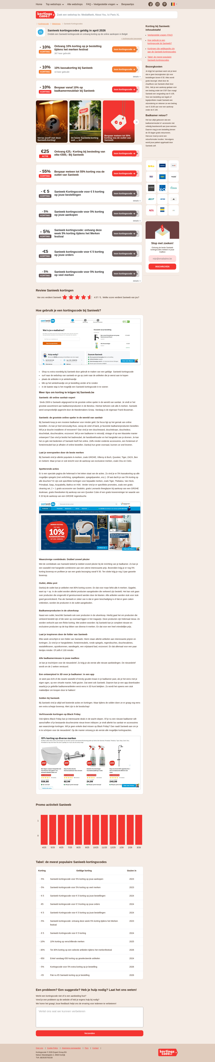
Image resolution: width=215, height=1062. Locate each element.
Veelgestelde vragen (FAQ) (160, 35)
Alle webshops (75, 4)
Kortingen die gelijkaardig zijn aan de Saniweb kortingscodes (162, 50)
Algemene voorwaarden (71, 1048)
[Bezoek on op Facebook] (150, 4)
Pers (87, 1048)
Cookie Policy (52, 1048)
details (136, 77)
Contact (95, 1048)
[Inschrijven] (162, 267)
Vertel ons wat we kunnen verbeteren (62, 1011)
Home (39, 4)
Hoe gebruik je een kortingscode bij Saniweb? (160, 42)
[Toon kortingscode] (124, 49)
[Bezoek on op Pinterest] (164, 4)
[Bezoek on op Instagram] (157, 4)
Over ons (39, 1048)
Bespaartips (127, 4)
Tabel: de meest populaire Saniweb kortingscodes (159, 58)
